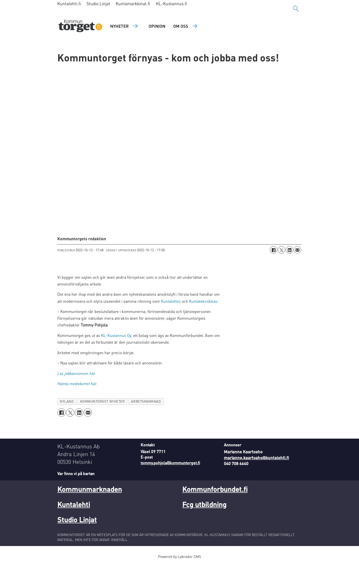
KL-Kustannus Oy (116, 335)
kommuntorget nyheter (102, 401)
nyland (67, 401)
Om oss (180, 26)
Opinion (157, 26)
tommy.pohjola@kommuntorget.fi (170, 462)
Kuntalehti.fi (69, 3)
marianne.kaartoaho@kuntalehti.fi (256, 457)
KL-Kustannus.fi (171, 3)
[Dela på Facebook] (273, 250)
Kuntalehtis (171, 301)
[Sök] (296, 8)
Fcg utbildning (204, 504)
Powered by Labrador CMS (179, 556)
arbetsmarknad (146, 401)
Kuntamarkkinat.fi (133, 3)
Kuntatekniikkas (203, 301)
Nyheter (119, 26)
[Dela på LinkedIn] (289, 250)
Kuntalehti (73, 504)
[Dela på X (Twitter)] (281, 250)
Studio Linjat (98, 3)
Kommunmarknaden (89, 489)
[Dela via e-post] (297, 250)
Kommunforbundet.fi (215, 489)
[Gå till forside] (80, 26)
